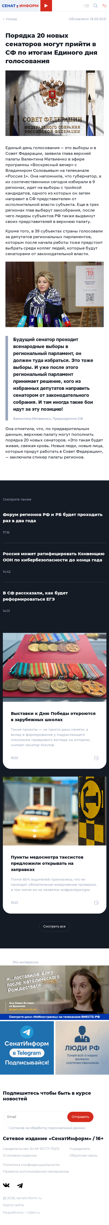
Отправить (80, 1117)
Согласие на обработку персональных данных (47, 1128)
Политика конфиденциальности (31, 1165)
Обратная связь (83, 1155)
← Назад (10, 19)
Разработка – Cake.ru (21, 1212)
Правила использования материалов (36, 1171)
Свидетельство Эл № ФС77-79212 (31, 1149)
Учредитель (79, 1149)
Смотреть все (54, 926)
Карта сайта (13, 1205)
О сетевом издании (20, 1155)
